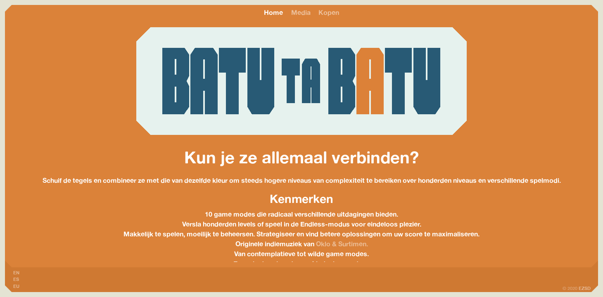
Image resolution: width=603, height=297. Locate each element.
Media (301, 12)
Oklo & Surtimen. (342, 244)
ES (16, 279)
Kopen (328, 12)
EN (16, 273)
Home (273, 12)
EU (16, 286)
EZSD (585, 288)
